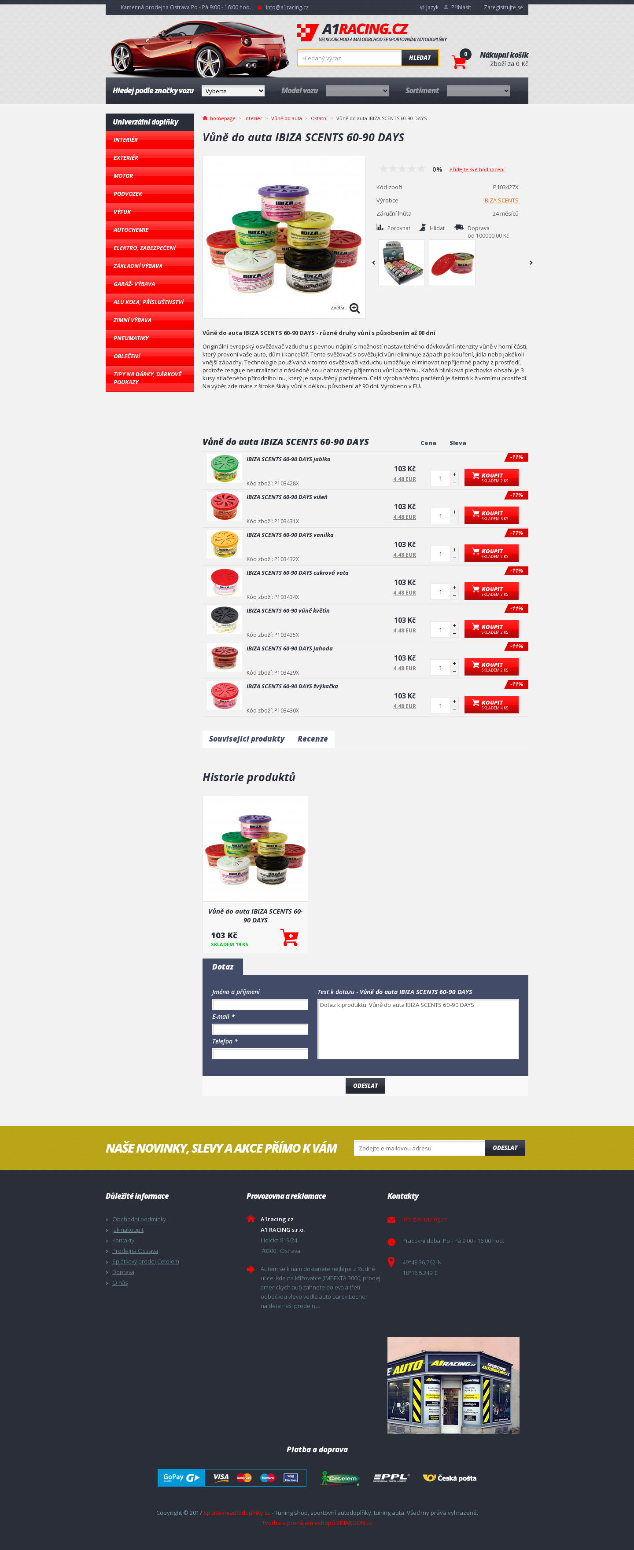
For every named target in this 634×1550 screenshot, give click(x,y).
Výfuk (122, 212)
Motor (123, 176)
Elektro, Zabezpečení (145, 248)
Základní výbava (138, 266)
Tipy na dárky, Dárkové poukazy (147, 378)
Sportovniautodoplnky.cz (236, 1513)
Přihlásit (461, 7)
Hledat (420, 58)
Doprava (123, 1272)
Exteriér (126, 158)
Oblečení (127, 356)
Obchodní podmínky (139, 1219)
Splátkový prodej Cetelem (145, 1261)
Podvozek (128, 194)
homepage (223, 117)
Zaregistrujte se (503, 7)
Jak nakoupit (128, 1230)
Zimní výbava (132, 320)
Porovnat (398, 228)
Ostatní (319, 118)
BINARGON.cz (354, 1523)
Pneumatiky (131, 338)
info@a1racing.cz (287, 7)
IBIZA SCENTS (501, 200)
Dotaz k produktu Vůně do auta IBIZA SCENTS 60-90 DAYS (418, 1029)
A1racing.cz (372, 32)
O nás (120, 1282)
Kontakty (123, 1240)
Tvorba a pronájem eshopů (298, 1523)
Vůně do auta (286, 118)
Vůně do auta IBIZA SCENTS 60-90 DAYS (255, 915)
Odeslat (505, 1148)
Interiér (126, 139)
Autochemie (131, 230)
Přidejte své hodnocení (477, 169)
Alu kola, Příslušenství (149, 302)
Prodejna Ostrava (135, 1251)
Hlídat (437, 228)
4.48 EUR (404, 479)
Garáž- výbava (134, 284)
